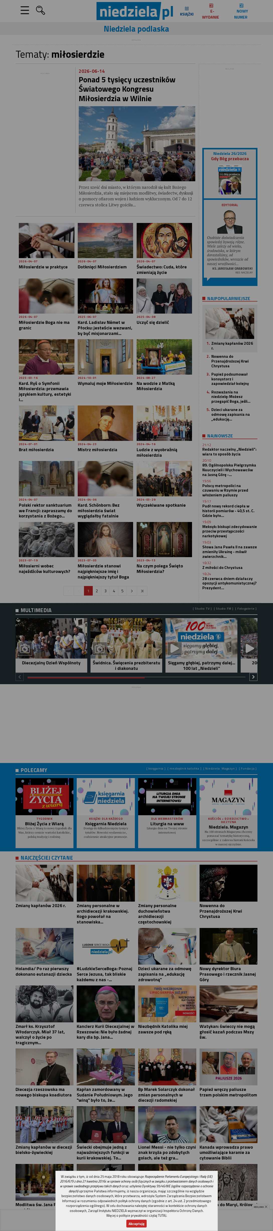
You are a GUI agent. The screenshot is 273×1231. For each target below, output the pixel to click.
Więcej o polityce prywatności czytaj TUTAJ (136, 1215)
